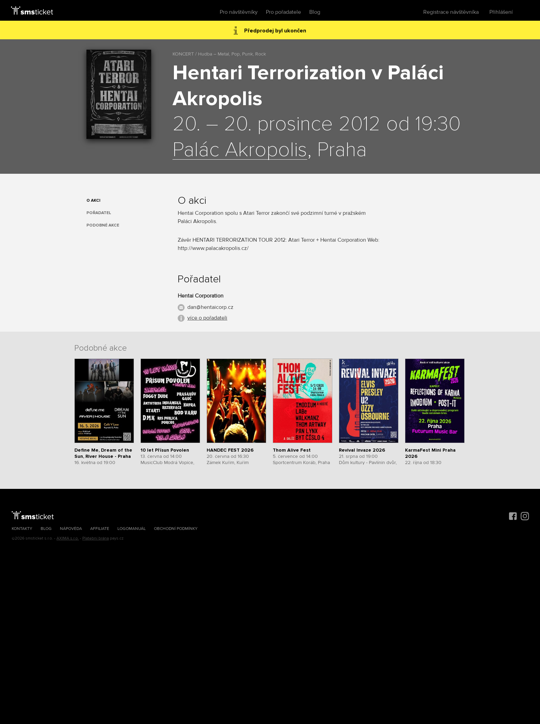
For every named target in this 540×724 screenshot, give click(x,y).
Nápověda (71, 528)
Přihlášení (501, 12)
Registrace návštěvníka (451, 12)
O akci (93, 200)
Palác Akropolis (240, 150)
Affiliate (99, 528)
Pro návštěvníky (239, 12)
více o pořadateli (207, 317)
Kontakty (22, 528)
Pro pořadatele (283, 12)
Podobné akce (102, 225)
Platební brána (95, 538)
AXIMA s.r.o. (67, 538)
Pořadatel (98, 212)
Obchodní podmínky (176, 528)
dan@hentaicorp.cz (210, 307)
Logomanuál (131, 528)
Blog (314, 12)
